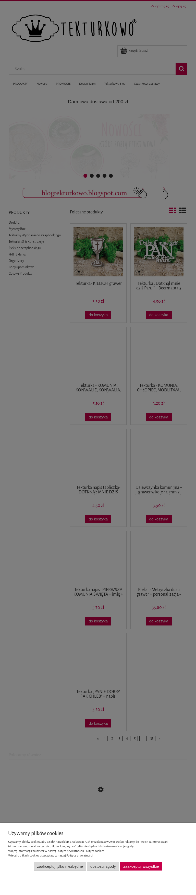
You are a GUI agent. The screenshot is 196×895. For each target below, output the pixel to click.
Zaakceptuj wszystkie (141, 866)
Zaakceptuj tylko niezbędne (60, 866)
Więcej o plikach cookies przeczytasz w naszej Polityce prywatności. (50, 855)
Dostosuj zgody (103, 866)
